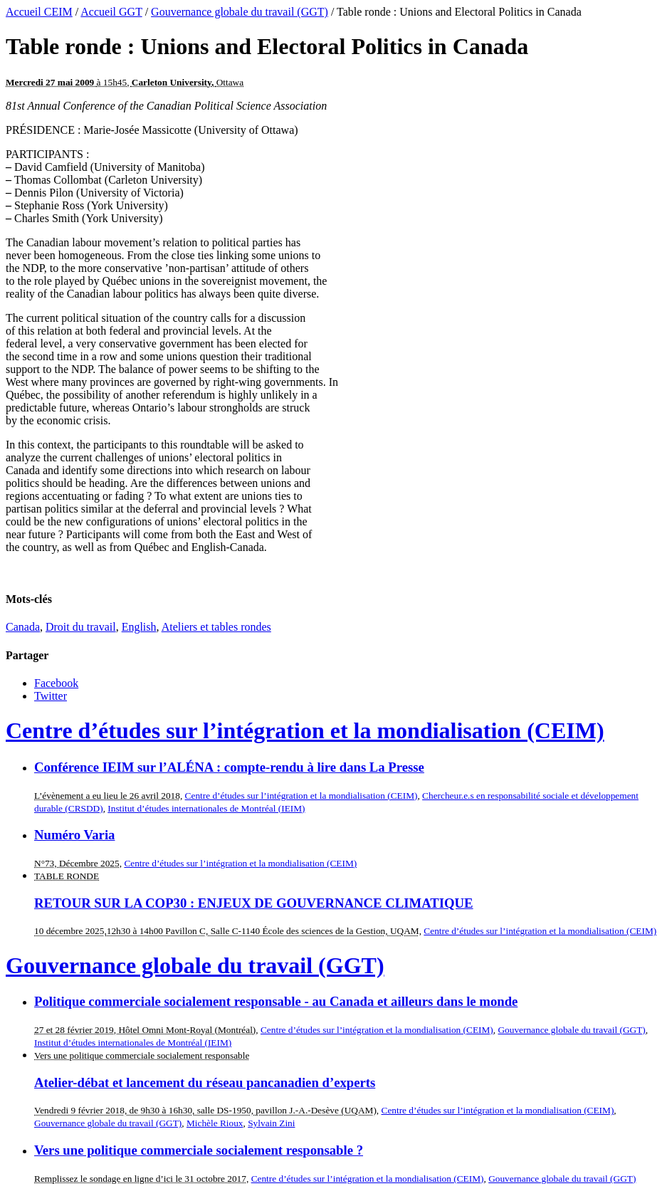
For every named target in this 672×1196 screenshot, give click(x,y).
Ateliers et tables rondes (216, 627)
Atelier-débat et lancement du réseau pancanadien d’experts (204, 1082)
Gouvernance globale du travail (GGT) (239, 12)
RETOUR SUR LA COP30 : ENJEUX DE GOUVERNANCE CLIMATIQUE (253, 903)
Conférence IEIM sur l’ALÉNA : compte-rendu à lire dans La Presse (229, 767)
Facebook (56, 683)
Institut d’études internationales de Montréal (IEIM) (206, 808)
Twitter (50, 696)
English (139, 627)
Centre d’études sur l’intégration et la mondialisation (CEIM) (305, 730)
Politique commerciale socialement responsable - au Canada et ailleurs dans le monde (276, 1001)
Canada (23, 627)
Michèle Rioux (215, 1123)
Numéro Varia (74, 834)
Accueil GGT (111, 12)
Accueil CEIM (39, 12)
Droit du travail (81, 627)
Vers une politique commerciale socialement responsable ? (198, 1150)
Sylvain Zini (271, 1123)
